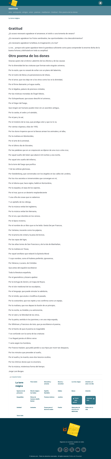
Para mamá (33, 382)
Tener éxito (20, 415)
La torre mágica (19, 384)
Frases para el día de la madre (48, 408)
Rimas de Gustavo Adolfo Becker (35, 399)
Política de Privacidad (75, 456)
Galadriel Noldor (16, 377)
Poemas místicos (49, 397)
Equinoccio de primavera (21, 392)
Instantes (33, 407)
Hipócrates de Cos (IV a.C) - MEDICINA (76, 409)
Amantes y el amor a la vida (89, 383)
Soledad (19, 407)
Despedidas (20, 397)
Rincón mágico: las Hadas (35, 392)
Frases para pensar (76, 400)
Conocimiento (90, 399)
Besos (73, 391)
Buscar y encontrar (61, 383)
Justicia (60, 397)
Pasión (60, 407)
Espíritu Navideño (47, 392)
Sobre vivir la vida (89, 408)
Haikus (60, 391)
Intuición (88, 391)
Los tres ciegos (76, 382)
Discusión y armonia (47, 383)
